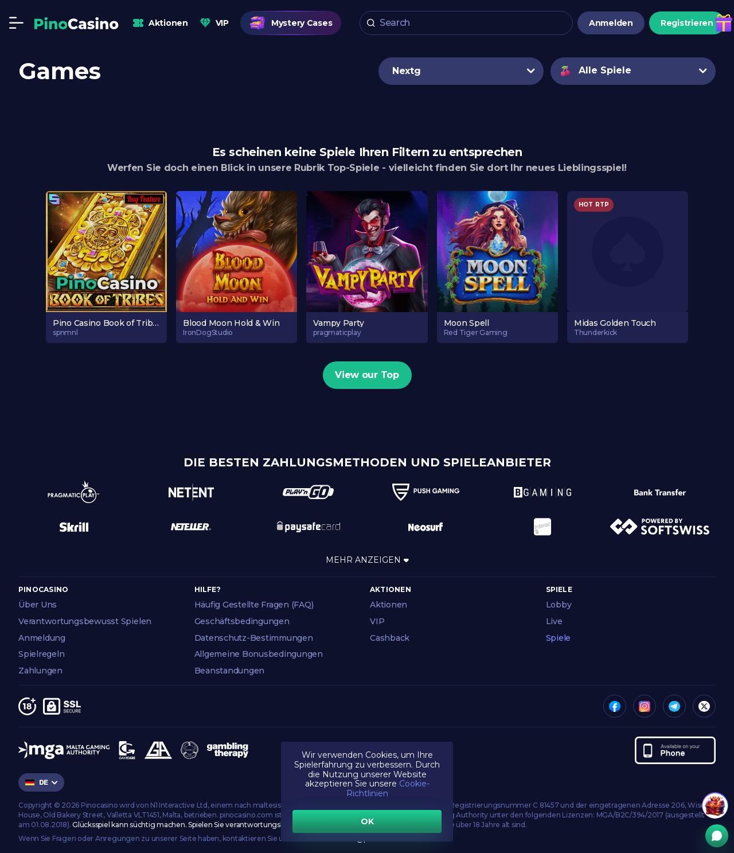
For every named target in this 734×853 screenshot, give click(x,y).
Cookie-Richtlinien (388, 788)
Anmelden (611, 23)
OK (367, 821)
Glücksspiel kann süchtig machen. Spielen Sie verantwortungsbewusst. (191, 824)
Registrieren (687, 23)
